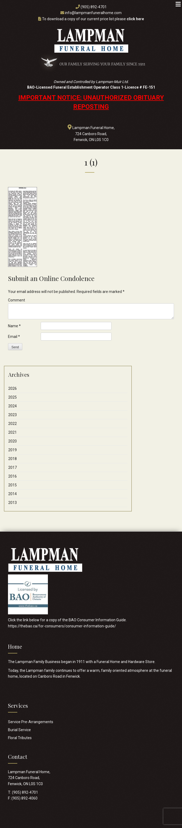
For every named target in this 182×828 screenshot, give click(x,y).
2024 (12, 406)
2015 (12, 485)
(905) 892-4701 (94, 7)
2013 (12, 502)
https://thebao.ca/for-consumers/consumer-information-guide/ (62, 626)
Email (14, 336)
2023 (12, 415)
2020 (12, 441)
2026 (12, 388)
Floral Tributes (20, 738)
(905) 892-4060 (24, 798)
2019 (12, 450)
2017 (12, 467)
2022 (12, 423)
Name (14, 326)
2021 (12, 432)
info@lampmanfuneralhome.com (93, 13)
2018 (12, 459)
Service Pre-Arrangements (30, 722)
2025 (12, 397)
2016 (12, 476)
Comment (16, 300)
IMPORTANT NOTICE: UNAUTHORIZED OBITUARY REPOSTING (91, 102)
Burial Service (19, 730)
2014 (12, 494)
